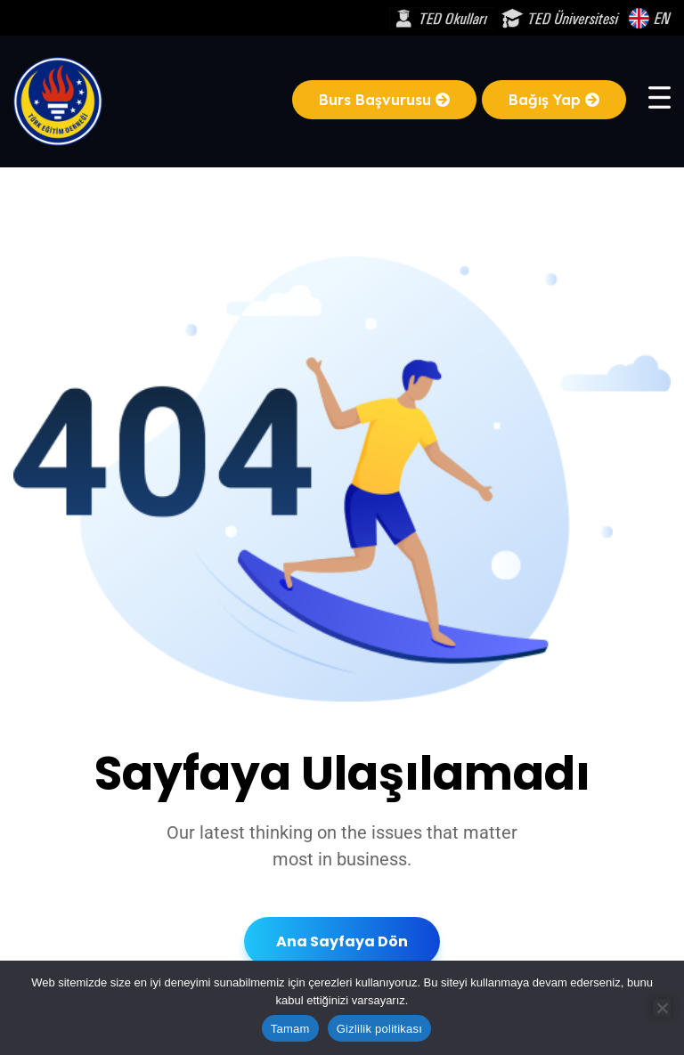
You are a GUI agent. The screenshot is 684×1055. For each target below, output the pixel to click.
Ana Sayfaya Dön (342, 941)
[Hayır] (662, 1008)
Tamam (290, 1028)
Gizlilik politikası (380, 1028)
